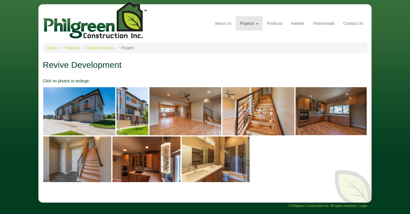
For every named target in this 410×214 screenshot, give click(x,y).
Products (274, 23)
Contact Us (353, 23)
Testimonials (324, 23)
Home (52, 48)
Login (363, 205)
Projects (249, 23)
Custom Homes (100, 48)
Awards (297, 23)
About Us (223, 23)
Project (127, 48)
